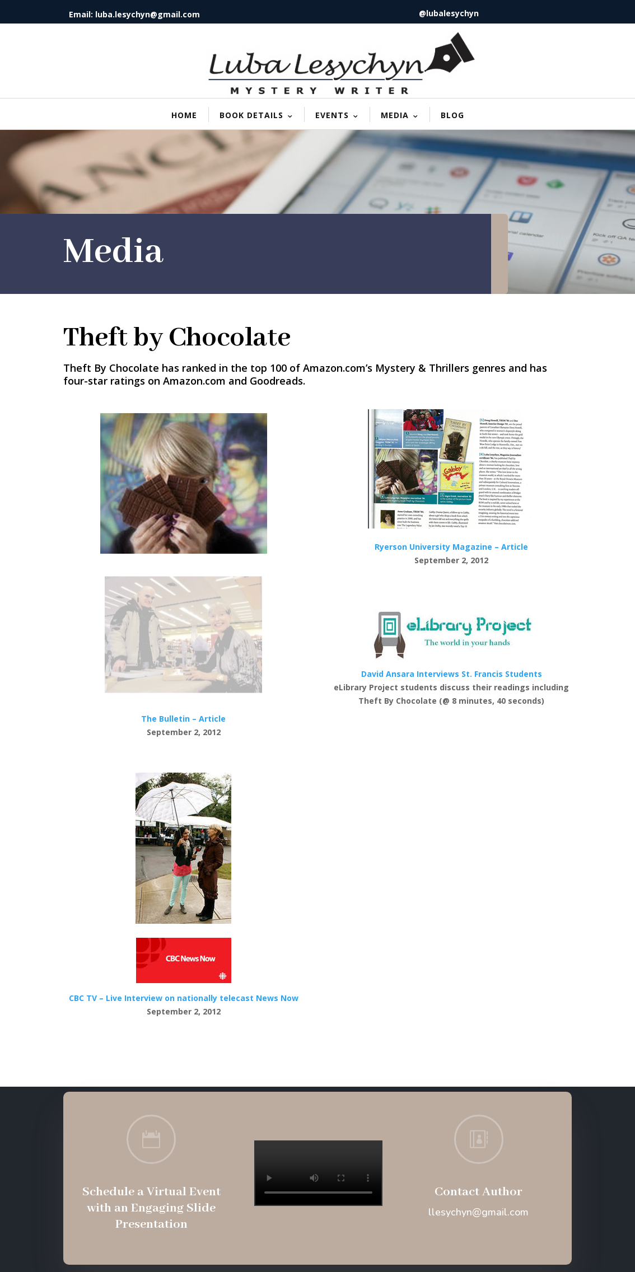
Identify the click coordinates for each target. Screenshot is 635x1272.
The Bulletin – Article (183, 718)
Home (184, 115)
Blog (452, 115)
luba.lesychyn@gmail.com (147, 14)
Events (332, 115)
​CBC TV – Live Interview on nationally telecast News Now (183, 998)
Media (395, 115)
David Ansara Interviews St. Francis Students (451, 673)
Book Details (251, 115)
